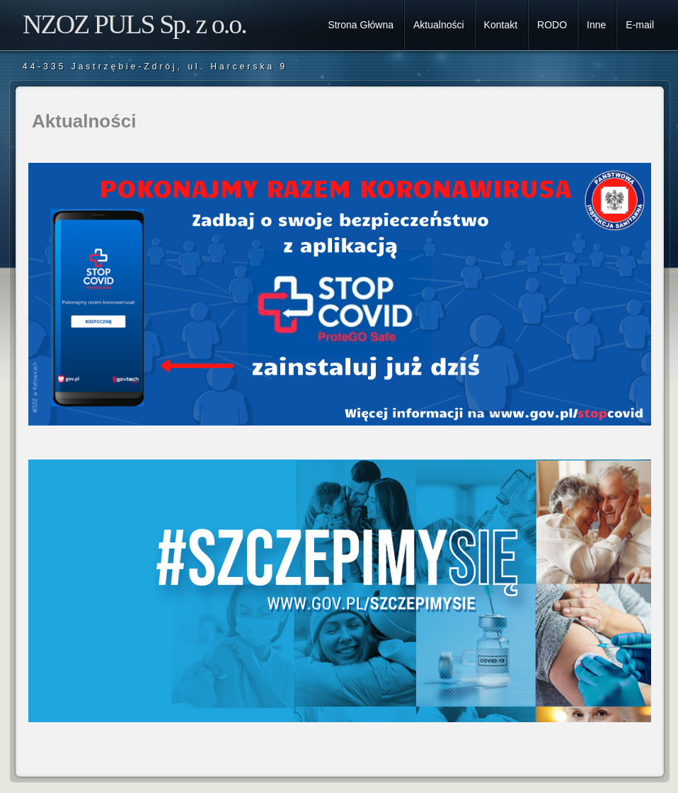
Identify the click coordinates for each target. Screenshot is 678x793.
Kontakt (500, 24)
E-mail (640, 24)
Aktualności (438, 24)
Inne (596, 24)
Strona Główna (360, 24)
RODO (552, 24)
